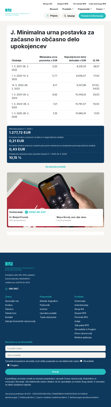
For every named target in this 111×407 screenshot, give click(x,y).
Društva (8, 305)
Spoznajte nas (12, 301)
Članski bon (10, 313)
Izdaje (77, 321)
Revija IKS (47, 4)
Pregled (14, 365)
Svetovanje (80, 301)
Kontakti (9, 317)
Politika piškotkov (27, 397)
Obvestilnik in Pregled (85, 329)
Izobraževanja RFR (97, 4)
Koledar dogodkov (49, 301)
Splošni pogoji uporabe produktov (84, 397)
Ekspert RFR (62, 4)
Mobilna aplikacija (83, 337)
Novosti (54, 9)
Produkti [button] (67, 9)
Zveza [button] (99, 9)
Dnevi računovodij (83, 333)
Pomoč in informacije (92, 16)
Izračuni (43, 309)
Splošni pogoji (11, 397)
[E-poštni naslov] (55, 348)
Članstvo (9, 309)
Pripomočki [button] (84, 9)
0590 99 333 (37, 212)
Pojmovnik (45, 305)
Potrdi (55, 372)
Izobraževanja (81, 305)
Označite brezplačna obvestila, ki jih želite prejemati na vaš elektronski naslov (42, 361)
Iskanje (69, 16)
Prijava (52, 15)
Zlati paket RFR (82, 325)
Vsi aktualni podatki (55, 166)
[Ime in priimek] (55, 355)
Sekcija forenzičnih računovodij (20, 321)
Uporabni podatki (48, 313)
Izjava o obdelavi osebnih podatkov (52, 397)
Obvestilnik (88, 361)
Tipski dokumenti (48, 317)
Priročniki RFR (79, 4)
